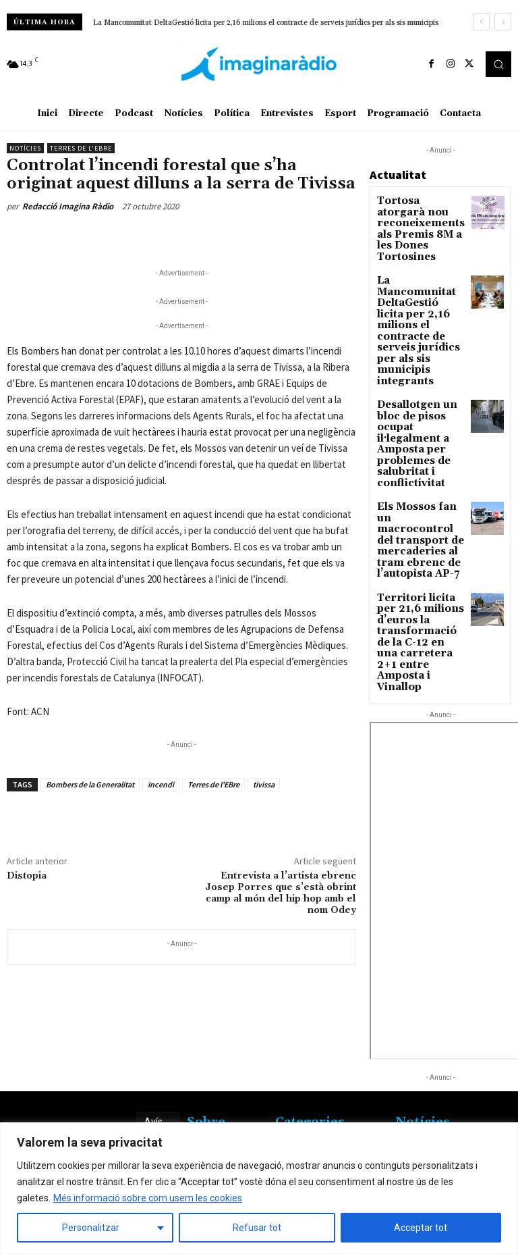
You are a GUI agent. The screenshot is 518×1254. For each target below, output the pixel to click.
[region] (259, 1188)
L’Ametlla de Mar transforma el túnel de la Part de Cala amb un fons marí (438, 1115)
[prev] (481, 22)
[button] (498, 64)
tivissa (264, 784)
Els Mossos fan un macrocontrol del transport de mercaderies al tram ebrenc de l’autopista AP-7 (420, 427)
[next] (502, 22)
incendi (161, 784)
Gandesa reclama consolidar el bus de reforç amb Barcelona (437, 1069)
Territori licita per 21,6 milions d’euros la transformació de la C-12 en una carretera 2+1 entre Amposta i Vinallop (420, 499)
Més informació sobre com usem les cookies (147, 1198)
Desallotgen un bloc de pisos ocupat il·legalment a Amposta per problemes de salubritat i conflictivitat (420, 354)
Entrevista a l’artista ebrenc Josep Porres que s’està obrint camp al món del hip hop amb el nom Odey (280, 893)
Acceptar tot (420, 1227)
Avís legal (154, 1047)
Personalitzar (90, 1227)
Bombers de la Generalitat (90, 784)
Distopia (27, 876)
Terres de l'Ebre (81, 148)
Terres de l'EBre (213, 784)
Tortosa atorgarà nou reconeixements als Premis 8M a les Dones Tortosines (420, 215)
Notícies (25, 148)
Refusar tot (257, 1227)
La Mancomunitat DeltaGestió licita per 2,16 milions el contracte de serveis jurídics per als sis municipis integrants (420, 278)
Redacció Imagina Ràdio (67, 206)
